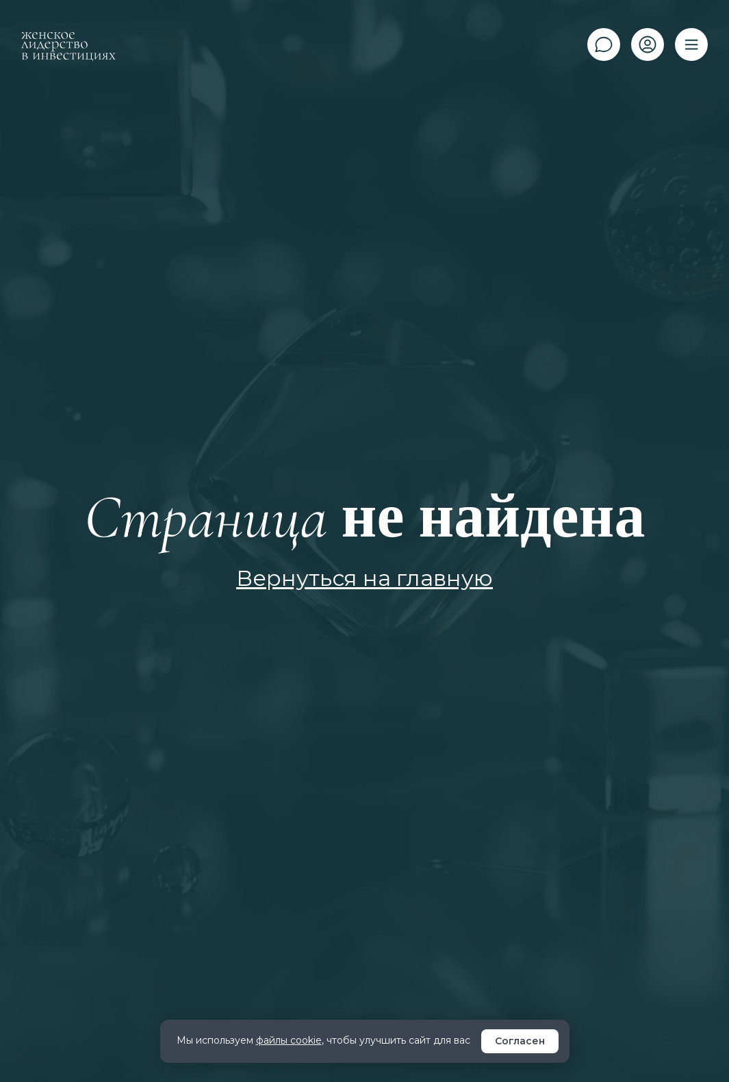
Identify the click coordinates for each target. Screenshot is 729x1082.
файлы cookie (289, 1040)
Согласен (520, 1041)
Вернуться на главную (364, 578)
